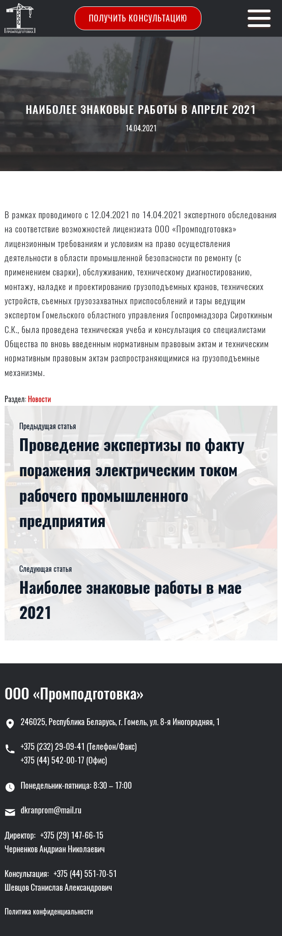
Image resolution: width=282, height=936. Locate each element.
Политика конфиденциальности (49, 911)
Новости (39, 399)
